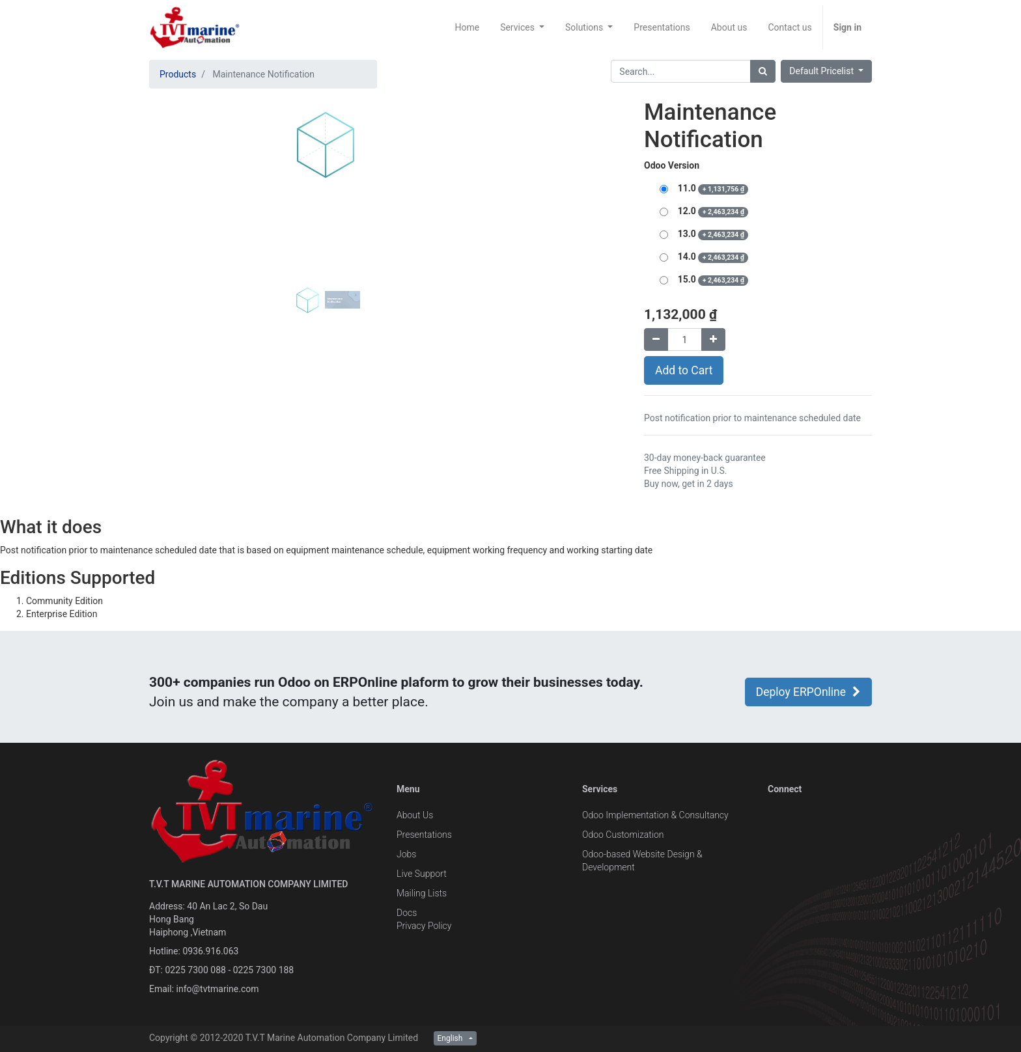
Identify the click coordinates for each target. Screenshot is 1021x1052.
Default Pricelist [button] (822, 71)
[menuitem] (467, 27)
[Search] (763, 71)
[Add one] (713, 339)
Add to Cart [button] (683, 370)
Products (178, 74)
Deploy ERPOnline (808, 692)
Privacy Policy (424, 925)
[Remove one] (656, 339)
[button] (175, 229)
